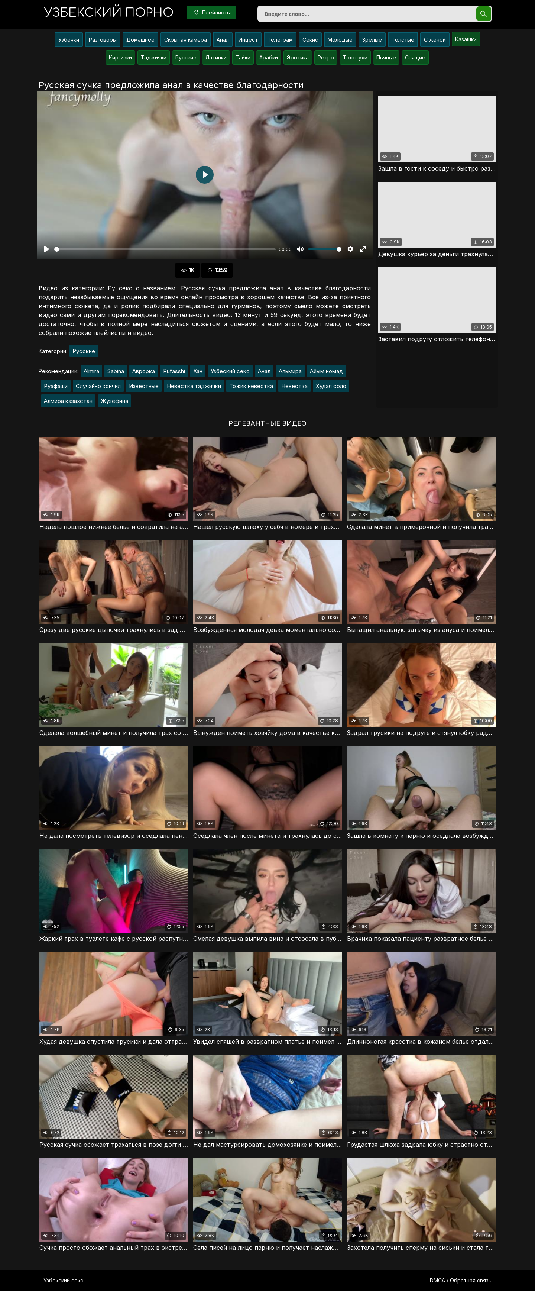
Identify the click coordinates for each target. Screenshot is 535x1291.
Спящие (415, 57)
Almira (91, 371)
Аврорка (143, 371)
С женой (435, 39)
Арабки (268, 57)
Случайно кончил (98, 386)
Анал (223, 39)
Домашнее (140, 39)
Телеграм (280, 39)
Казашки (466, 39)
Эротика (298, 57)
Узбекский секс (63, 1280)
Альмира (290, 371)
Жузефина (114, 400)
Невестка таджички (194, 386)
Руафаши (56, 386)
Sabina (115, 371)
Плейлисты (211, 12)
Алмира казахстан (68, 400)
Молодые (340, 39)
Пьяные (386, 57)
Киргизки (120, 57)
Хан (197, 371)
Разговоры (103, 39)
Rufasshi (174, 371)
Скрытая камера (185, 39)
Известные (144, 386)
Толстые (403, 39)
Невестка (294, 386)
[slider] (165, 249)
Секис (310, 39)
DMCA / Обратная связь (461, 1280)
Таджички (153, 57)
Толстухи (355, 57)
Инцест (248, 39)
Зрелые (372, 39)
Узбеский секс (230, 371)
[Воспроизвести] (46, 249)
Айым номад (326, 371)
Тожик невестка (251, 386)
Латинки (216, 57)
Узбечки (68, 39)
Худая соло (331, 386)
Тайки (243, 57)
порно (109, 12)
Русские (186, 57)
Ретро (326, 57)
